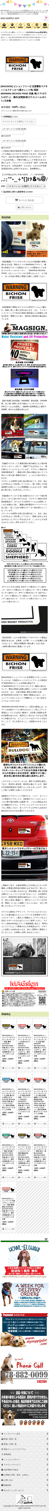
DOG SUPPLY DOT (10, 18)
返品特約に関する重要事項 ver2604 (17, 192)
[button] (28, 26)
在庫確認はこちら (9, 117)
